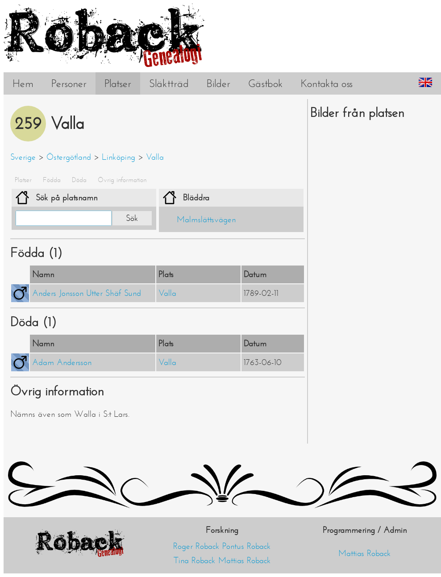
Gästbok (265, 83)
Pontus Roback (246, 546)
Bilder (218, 83)
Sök (132, 218)
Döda (79, 180)
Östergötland (68, 157)
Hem (22, 83)
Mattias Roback (244, 560)
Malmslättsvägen (206, 219)
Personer (69, 83)
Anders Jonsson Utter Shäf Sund (86, 293)
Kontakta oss (327, 83)
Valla (155, 157)
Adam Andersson (62, 362)
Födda (52, 180)
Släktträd (169, 83)
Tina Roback (195, 560)
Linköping (118, 157)
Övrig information (122, 180)
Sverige (23, 157)
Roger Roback (196, 546)
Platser (117, 83)
